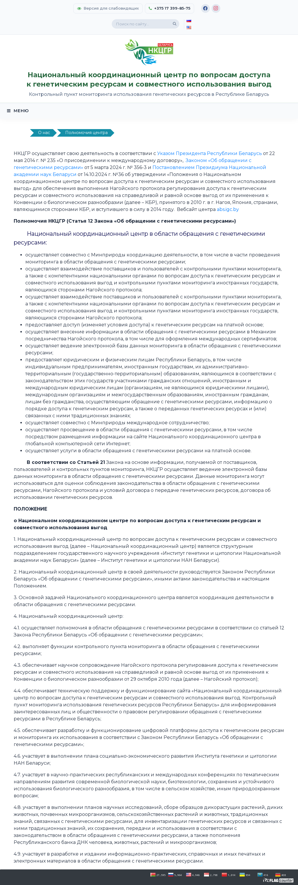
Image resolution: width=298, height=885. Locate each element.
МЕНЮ (18, 110)
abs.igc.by (228, 209)
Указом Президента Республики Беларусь (210, 153)
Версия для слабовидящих (108, 8)
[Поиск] (174, 23)
